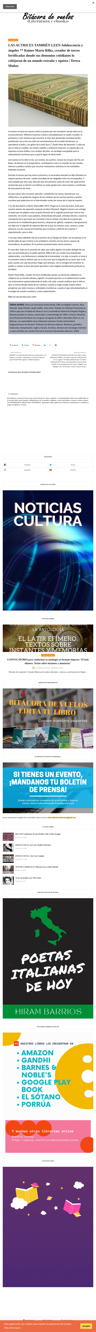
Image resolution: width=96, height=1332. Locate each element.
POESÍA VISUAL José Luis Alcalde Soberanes (33, 845)
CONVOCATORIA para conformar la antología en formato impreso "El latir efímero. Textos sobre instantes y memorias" (48, 661)
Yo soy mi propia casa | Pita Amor (28, 878)
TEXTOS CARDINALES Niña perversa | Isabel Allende (36, 867)
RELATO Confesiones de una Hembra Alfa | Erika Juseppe (38, 834)
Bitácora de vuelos (44, 668)
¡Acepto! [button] (86, 1326)
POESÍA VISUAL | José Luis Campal (29, 856)
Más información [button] (12, 1328)
